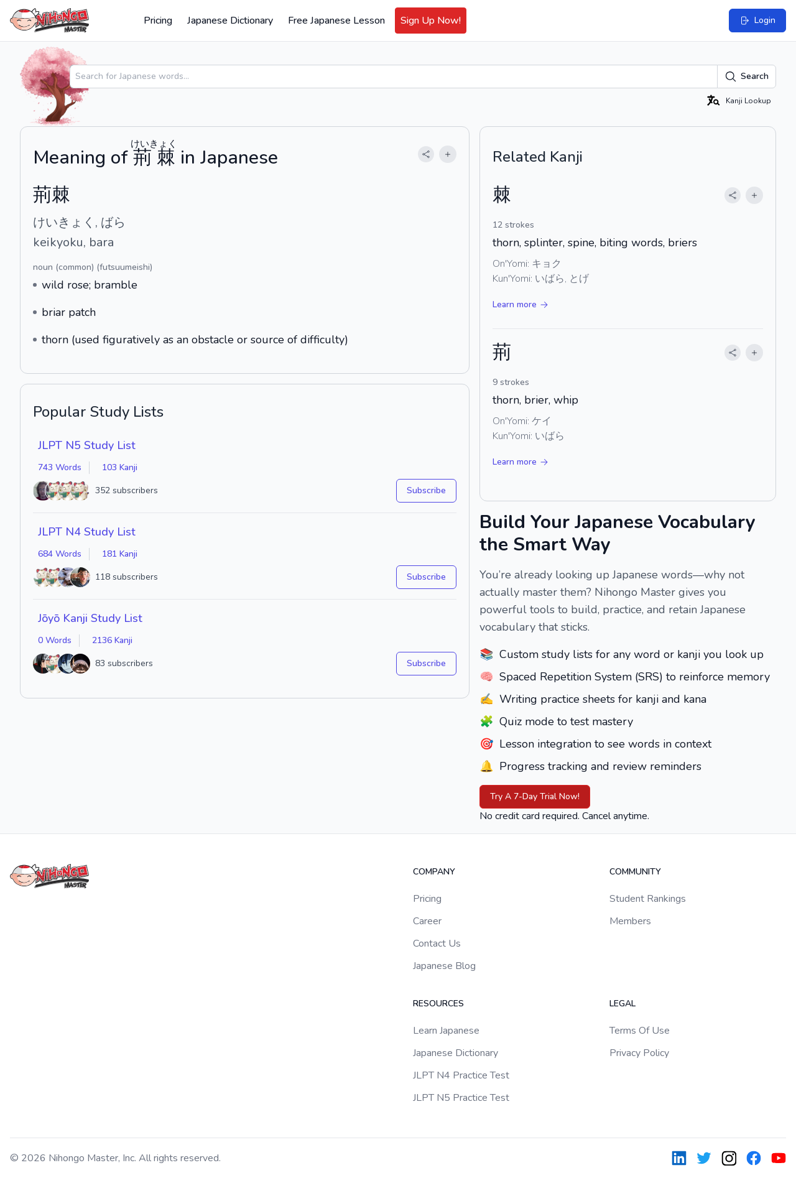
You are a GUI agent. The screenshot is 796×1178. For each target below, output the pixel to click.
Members (630, 921)
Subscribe (426, 490)
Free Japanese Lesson (336, 20)
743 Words (59, 467)
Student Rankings (647, 899)
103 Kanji (119, 467)
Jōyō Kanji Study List (90, 618)
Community (635, 872)
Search (746, 76)
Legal (622, 1003)
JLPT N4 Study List (87, 531)
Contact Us (437, 943)
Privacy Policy (639, 1053)
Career (427, 921)
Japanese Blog (444, 966)
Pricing (158, 20)
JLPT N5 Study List (87, 445)
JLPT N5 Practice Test (461, 1098)
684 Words (59, 554)
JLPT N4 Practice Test (461, 1075)
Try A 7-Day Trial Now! (535, 796)
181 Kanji (119, 554)
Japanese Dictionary (230, 20)
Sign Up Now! (430, 20)
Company (434, 872)
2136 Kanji (112, 640)
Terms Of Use (639, 1030)
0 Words (55, 640)
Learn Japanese (446, 1030)
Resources (438, 1003)
